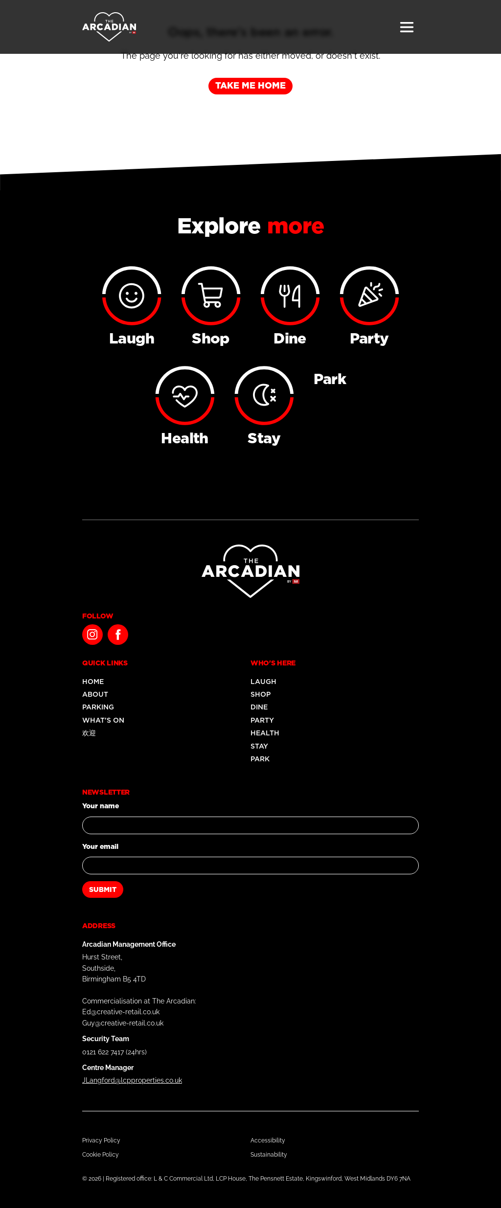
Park (260, 759)
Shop (260, 694)
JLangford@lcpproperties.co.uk (132, 1080)
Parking (98, 707)
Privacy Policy (101, 1140)
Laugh (263, 681)
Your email (100, 846)
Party (262, 720)
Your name (100, 806)
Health (264, 733)
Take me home (250, 85)
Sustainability (268, 1154)
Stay (259, 746)
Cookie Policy (100, 1154)
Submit (102, 889)
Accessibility (267, 1140)
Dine (259, 707)
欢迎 (89, 733)
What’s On (103, 720)
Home (93, 681)
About (95, 694)
